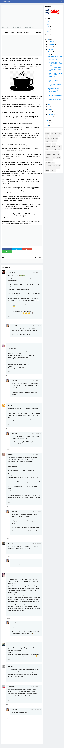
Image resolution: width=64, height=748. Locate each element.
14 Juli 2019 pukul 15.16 (36, 543)
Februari (50, 114)
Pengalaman (48, 154)
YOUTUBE (53, 170)
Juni (49, 104)
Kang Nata (14, 326)
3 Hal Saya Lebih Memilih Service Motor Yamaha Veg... (54, 69)
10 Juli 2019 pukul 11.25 (36, 325)
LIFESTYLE (47, 149)
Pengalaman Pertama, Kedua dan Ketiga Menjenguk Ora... (54, 90)
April (49, 109)
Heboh (54, 144)
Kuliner (59, 146)
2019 (48, 39)
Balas (9, 316)
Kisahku (54, 146)
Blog (46, 136)
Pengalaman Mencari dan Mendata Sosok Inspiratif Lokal (55, 58)
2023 (48, 29)
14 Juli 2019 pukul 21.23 (36, 561)
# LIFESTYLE (5, 257)
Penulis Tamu (56, 154)
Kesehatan (47, 146)
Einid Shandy (11, 345)
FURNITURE (48, 144)
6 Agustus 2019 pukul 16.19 (36, 709)
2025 (48, 24)
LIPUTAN (54, 149)
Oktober (50, 47)
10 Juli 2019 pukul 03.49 (36, 405)
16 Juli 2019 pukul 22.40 (36, 666)
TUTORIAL (47, 168)
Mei (49, 107)
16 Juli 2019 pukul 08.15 (36, 622)
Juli (49, 54)
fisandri (10, 575)
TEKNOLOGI (48, 165)
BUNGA (51, 136)
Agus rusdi (11, 543)
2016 (48, 125)
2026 (48, 21)
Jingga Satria (11, 272)
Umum (53, 168)
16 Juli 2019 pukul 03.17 (36, 574)
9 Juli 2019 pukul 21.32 (36, 272)
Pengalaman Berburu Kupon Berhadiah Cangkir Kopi (53, 80)
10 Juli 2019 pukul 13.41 (36, 433)
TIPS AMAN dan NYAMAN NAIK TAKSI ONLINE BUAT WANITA (55, 75)
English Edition (54, 138)
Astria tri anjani (12, 644)
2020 (48, 37)
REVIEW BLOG (48, 160)
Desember (51, 41)
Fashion (47, 141)
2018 (48, 120)
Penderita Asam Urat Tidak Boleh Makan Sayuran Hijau (55, 99)
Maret (50, 112)
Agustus (50, 52)
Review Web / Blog (49, 162)
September (51, 49)
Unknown (10, 405)
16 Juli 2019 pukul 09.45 (36, 644)
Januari (50, 117)
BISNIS (59, 133)
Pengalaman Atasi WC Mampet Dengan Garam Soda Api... (55, 63)
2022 (48, 32)
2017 (48, 122)
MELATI (59, 149)
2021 (48, 34)
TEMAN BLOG (56, 165)
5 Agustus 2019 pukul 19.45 (36, 686)
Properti (53, 157)
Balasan (8, 321)
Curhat (47, 138)
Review (58, 157)
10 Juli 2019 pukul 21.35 (36, 454)
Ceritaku (57, 136)
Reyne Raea (11, 454)
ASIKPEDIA (53, 133)
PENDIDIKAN (56, 152)
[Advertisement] (22, 15)
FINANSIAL (53, 141)
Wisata (47, 170)
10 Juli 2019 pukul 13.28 (36, 380)
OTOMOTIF (48, 152)
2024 (48, 27)
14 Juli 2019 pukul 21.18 (36, 511)
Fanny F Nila (11, 666)
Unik (58, 168)
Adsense (47, 133)
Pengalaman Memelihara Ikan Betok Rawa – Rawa (55, 94)
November (51, 44)
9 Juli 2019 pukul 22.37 (36, 345)
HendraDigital (11, 686)
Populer (47, 157)
